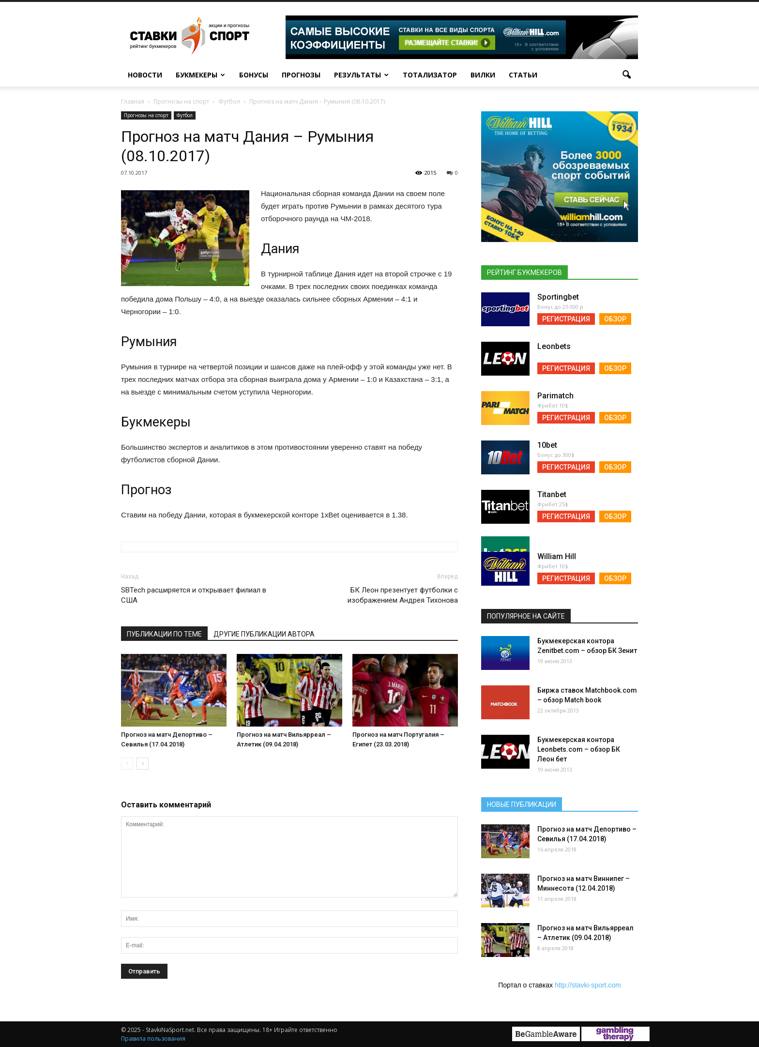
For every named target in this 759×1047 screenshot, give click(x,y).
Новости (145, 74)
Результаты (361, 74)
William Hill (556, 556)
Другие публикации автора (264, 634)
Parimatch (555, 395)
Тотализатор (430, 74)
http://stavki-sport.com (588, 985)
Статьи (523, 74)
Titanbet (551, 494)
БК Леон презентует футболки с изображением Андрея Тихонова (403, 595)
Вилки (483, 74)
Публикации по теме (164, 634)
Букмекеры (200, 74)
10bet (547, 445)
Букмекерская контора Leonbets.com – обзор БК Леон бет (578, 749)
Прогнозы (301, 74)
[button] (626, 75)
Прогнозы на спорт (146, 115)
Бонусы (253, 74)
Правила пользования (153, 1038)
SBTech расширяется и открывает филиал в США (193, 595)
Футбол (185, 115)
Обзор (615, 319)
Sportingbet (558, 297)
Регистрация (566, 319)
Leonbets (554, 346)
